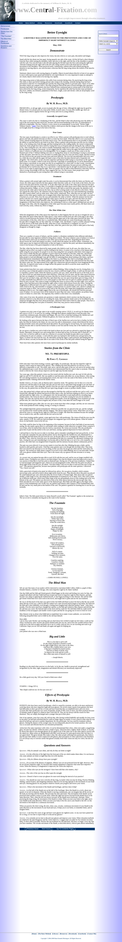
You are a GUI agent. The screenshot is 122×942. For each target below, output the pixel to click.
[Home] (34, 934)
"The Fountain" (6, 36)
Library (39, 23)
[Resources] (63, 934)
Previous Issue (31, 829)
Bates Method (30, 23)
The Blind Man (6, 39)
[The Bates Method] (44, 934)
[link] (34, 126)
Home (21, 23)
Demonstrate (5, 26)
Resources (48, 23)
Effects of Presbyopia (5, 42)
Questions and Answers (6, 47)
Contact (77, 23)
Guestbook (68, 23)
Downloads (58, 23)
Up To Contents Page (66, 829)
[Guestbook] (82, 934)
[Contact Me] (91, 934)
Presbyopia (5, 29)
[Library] (55, 934)
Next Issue (47, 829)
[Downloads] (73, 934)
